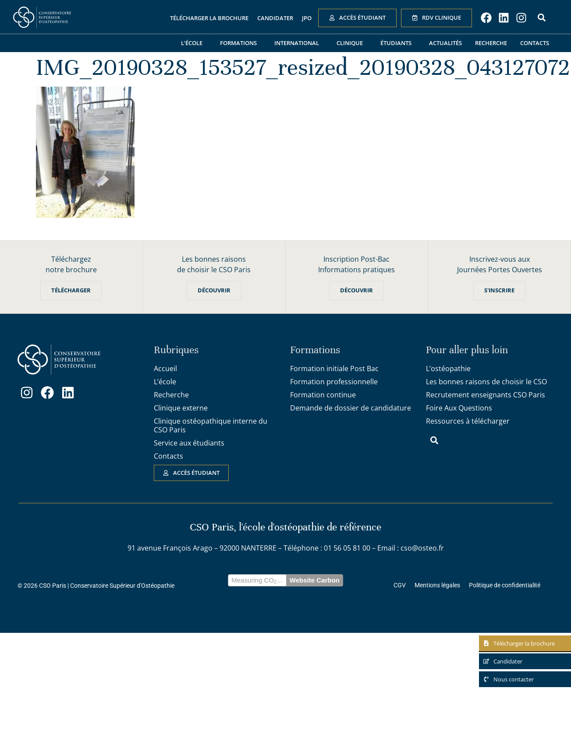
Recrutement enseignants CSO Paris (485, 395)
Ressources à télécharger (468, 421)
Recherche (491, 43)
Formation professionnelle (334, 381)
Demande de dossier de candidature (350, 408)
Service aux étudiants (189, 443)
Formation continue (323, 395)
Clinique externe (181, 408)
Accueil (165, 368)
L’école (194, 43)
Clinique (352, 43)
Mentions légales (437, 585)
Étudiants (398, 43)
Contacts (534, 43)
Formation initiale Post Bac (334, 368)
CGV (400, 585)
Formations (240, 43)
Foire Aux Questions (459, 408)
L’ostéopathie (448, 368)
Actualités (445, 43)
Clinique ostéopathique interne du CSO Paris (210, 425)
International (298, 43)
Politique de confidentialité (504, 585)
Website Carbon (315, 580)
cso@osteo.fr (422, 548)
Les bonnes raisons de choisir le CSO (486, 381)
